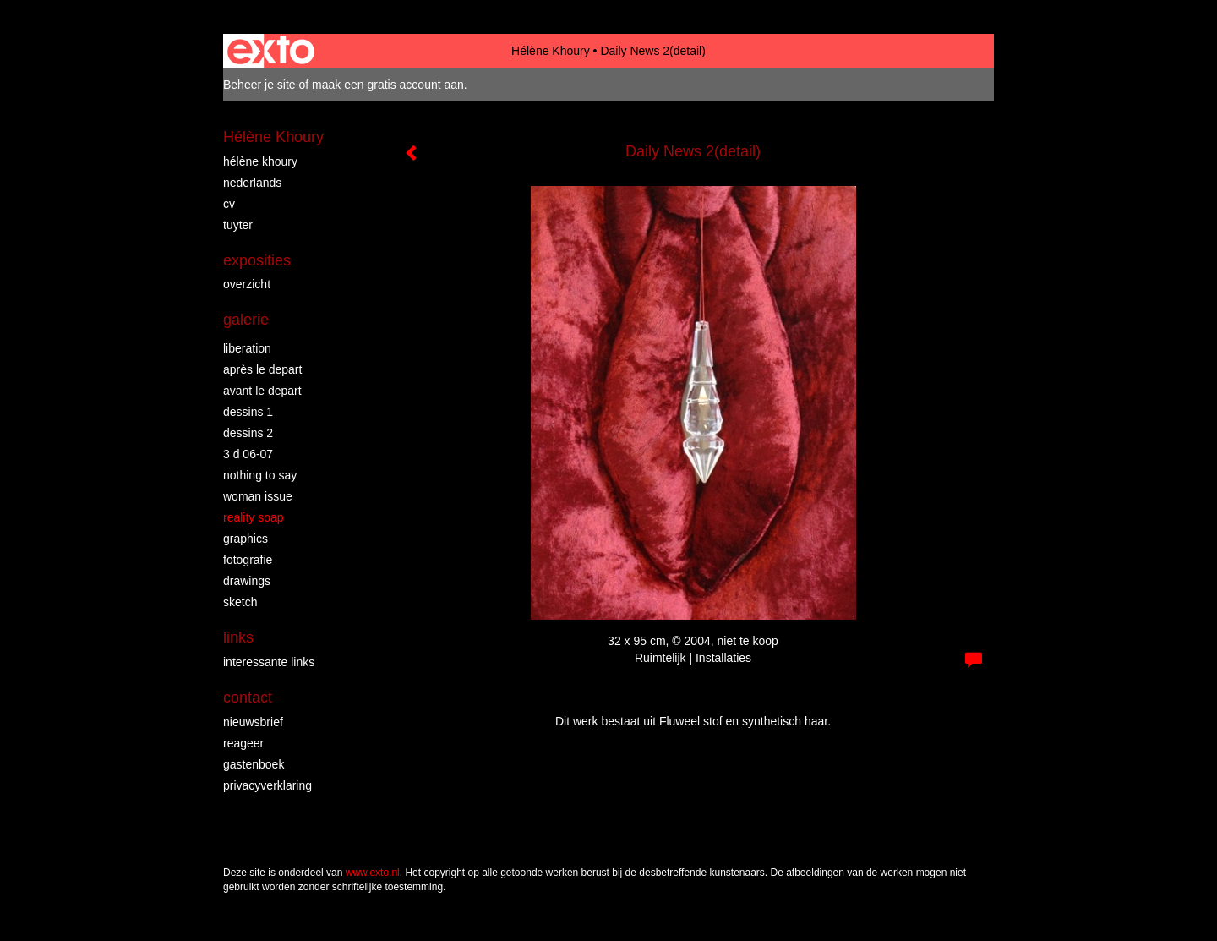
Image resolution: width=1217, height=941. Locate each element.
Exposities (257, 260)
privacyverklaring (267, 785)
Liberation (247, 348)
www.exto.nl (373, 872)
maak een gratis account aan (388, 84)
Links (238, 637)
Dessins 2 (248, 433)
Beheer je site (259, 84)
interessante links (268, 662)
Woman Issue (257, 496)
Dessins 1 (248, 412)
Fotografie (247, 559)
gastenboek (253, 764)
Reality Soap (253, 517)
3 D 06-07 (248, 454)
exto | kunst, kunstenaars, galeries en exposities (271, 51)
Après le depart (262, 369)
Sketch (240, 602)
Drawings (246, 581)
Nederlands (252, 182)
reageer (243, 743)
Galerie (246, 319)
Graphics (245, 538)
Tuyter (238, 225)
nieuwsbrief (253, 722)
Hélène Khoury (550, 50)
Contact (247, 697)
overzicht (246, 284)
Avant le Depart (262, 390)
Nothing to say (260, 475)
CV (229, 204)
